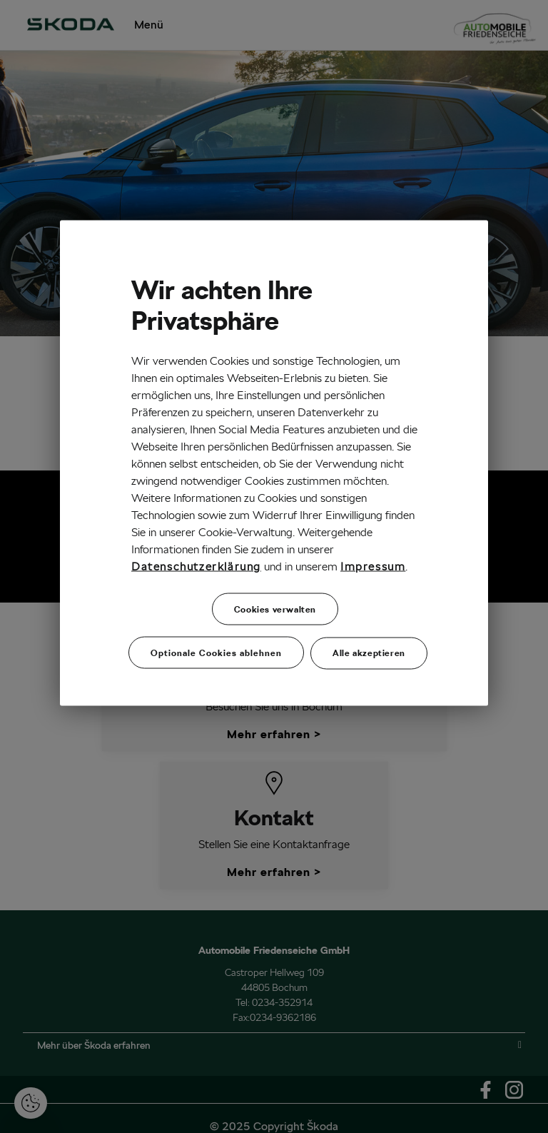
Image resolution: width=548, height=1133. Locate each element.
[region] (274, 463)
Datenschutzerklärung (196, 566)
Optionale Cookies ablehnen (216, 653)
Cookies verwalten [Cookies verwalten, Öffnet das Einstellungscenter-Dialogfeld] (275, 608)
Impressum (372, 566)
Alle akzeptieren (369, 653)
